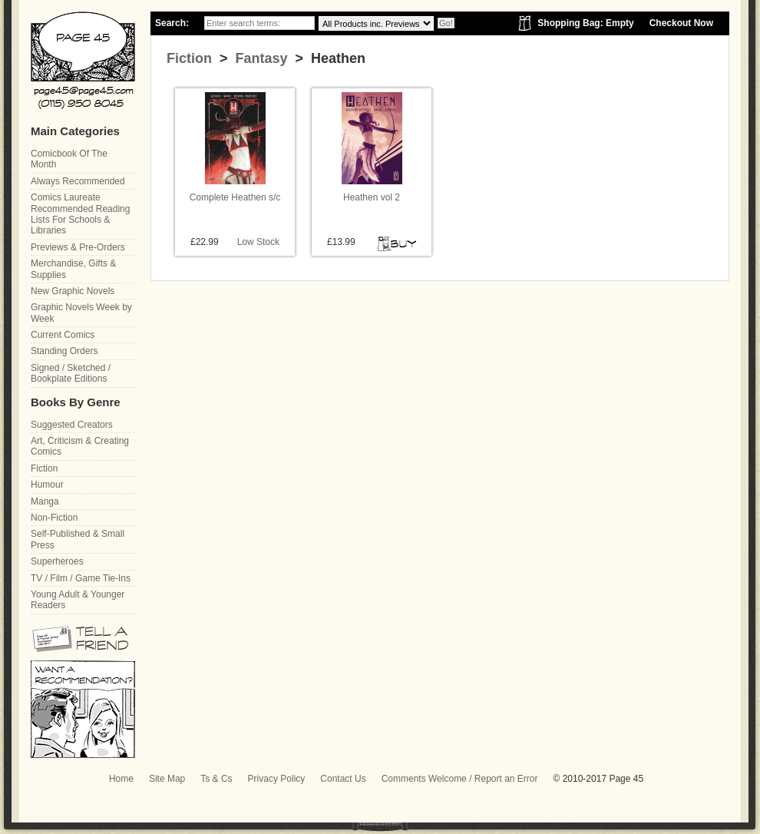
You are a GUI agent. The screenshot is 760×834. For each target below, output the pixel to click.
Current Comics (62, 334)
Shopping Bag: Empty (585, 23)
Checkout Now (681, 23)
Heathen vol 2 (371, 197)
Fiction (189, 58)
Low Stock (258, 242)
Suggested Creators (72, 424)
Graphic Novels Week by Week (81, 312)
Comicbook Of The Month (69, 159)
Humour (47, 484)
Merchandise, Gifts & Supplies (73, 269)
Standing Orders (64, 351)
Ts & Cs (216, 778)
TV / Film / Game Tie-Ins (81, 578)
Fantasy (260, 58)
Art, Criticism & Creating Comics (80, 446)
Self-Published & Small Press (77, 539)
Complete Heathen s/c (235, 197)
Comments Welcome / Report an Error (460, 778)
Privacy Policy (277, 778)
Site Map (167, 778)
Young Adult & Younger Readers (77, 600)
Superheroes (57, 561)
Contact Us (342, 778)
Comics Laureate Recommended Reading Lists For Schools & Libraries (80, 214)
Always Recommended (78, 181)
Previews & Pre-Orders (78, 247)
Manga (45, 501)
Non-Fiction (54, 517)
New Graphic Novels (72, 291)
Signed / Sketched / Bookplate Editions (71, 373)
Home (121, 778)
